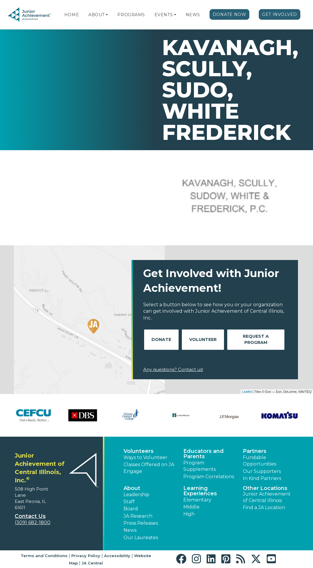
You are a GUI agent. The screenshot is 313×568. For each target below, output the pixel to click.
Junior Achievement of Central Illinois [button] (267, 497)
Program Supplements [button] (199, 466)
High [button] (189, 514)
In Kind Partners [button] (262, 478)
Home (71, 14)
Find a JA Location (264, 507)
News (193, 14)
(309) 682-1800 (32, 522)
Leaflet (247, 391)
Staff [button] (129, 501)
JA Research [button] (137, 516)
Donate (161, 339)
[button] (107, 14)
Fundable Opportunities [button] (259, 461)
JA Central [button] (92, 563)
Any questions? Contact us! (173, 369)
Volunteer (203, 339)
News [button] (129, 530)
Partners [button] (254, 451)
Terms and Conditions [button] (44, 555)
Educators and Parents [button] (203, 453)
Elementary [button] (197, 500)
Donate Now (229, 14)
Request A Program (256, 339)
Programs (131, 14)
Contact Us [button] (30, 516)
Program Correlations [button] (208, 476)
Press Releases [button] (140, 523)
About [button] (131, 488)
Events (163, 14)
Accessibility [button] (117, 555)
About (96, 14)
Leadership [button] (136, 494)
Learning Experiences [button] (200, 491)
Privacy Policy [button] (85, 555)
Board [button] (130, 508)
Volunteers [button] (138, 451)
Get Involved (279, 14)
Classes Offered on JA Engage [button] (148, 468)
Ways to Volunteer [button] (145, 457)
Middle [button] (191, 507)
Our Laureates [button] (140, 537)
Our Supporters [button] (262, 471)
